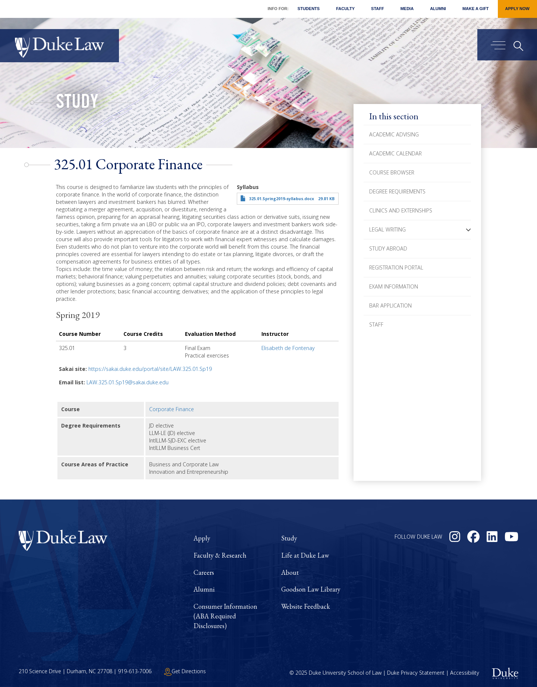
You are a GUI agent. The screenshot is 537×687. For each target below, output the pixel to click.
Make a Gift (475, 8)
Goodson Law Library (310, 589)
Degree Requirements (397, 191)
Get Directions (185, 671)
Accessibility (464, 673)
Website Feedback (305, 606)
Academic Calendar (395, 153)
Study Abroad (388, 248)
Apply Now (517, 8)
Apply (202, 538)
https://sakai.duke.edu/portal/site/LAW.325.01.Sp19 (150, 368)
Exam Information (393, 286)
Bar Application (390, 305)
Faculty (345, 8)
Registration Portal (396, 267)
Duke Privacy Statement (416, 673)
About (290, 572)
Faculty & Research (220, 555)
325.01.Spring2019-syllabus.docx (281, 198)
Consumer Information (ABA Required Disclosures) (225, 616)
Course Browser (391, 172)
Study (77, 103)
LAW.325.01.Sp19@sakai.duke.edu (128, 382)
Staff (377, 8)
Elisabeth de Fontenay (288, 348)
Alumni (438, 8)
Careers (204, 572)
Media (407, 8)
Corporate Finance (171, 409)
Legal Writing (387, 229)
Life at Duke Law (305, 555)
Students (309, 8)
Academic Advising (394, 134)
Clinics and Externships (400, 210)
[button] (468, 230)
